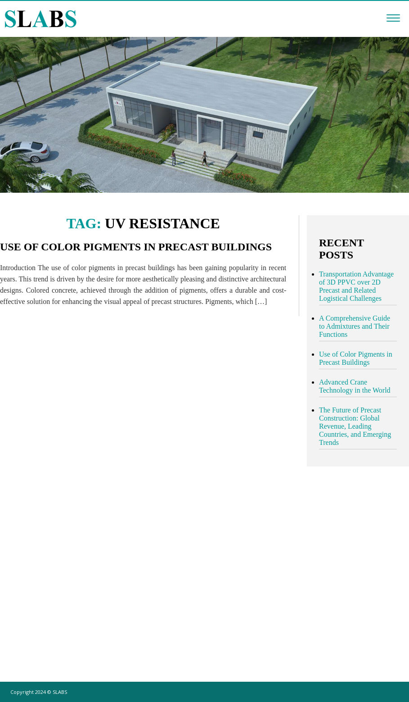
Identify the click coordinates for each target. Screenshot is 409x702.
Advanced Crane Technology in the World (355, 386)
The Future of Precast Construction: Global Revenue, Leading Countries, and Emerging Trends (355, 426)
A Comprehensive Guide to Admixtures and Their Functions (354, 326)
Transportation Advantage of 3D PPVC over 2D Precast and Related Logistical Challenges (356, 286)
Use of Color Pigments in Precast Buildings (136, 247)
